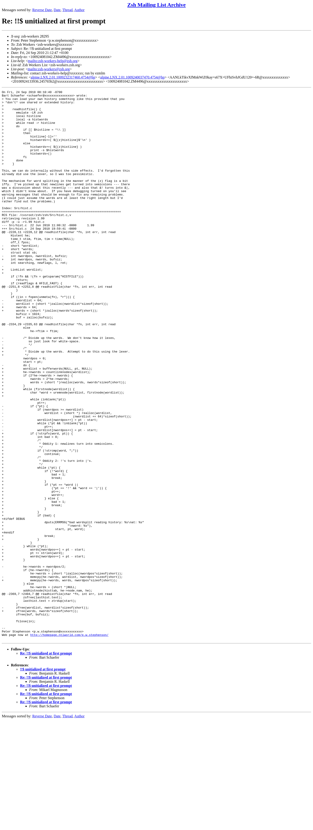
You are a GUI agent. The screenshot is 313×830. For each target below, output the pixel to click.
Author (79, 10)
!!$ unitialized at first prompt (43, 779)
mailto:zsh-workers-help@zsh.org (52, 61)
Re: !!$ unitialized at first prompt (46, 763)
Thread (67, 10)
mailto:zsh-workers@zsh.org (49, 69)
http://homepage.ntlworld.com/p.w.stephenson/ (69, 744)
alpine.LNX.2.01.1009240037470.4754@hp (132, 77)
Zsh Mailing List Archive (156, 5)
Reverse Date (42, 10)
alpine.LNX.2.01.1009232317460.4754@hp (63, 77)
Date (57, 10)
